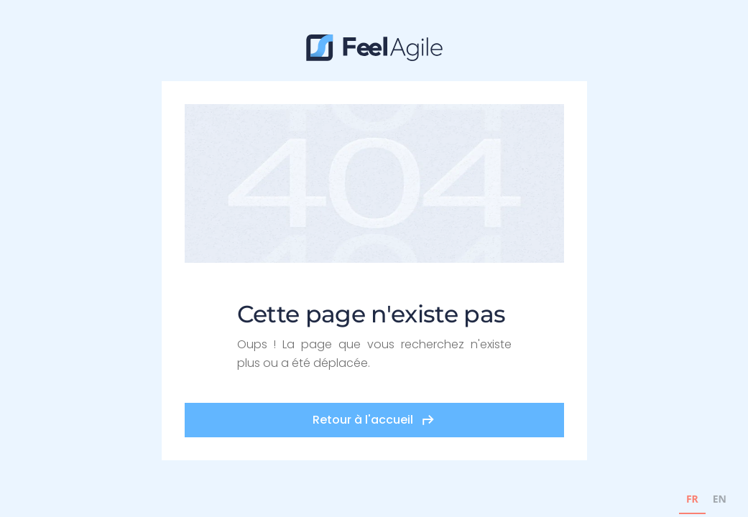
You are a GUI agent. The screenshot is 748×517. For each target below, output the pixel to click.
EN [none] (719, 499)
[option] (720, 501)
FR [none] (692, 499)
